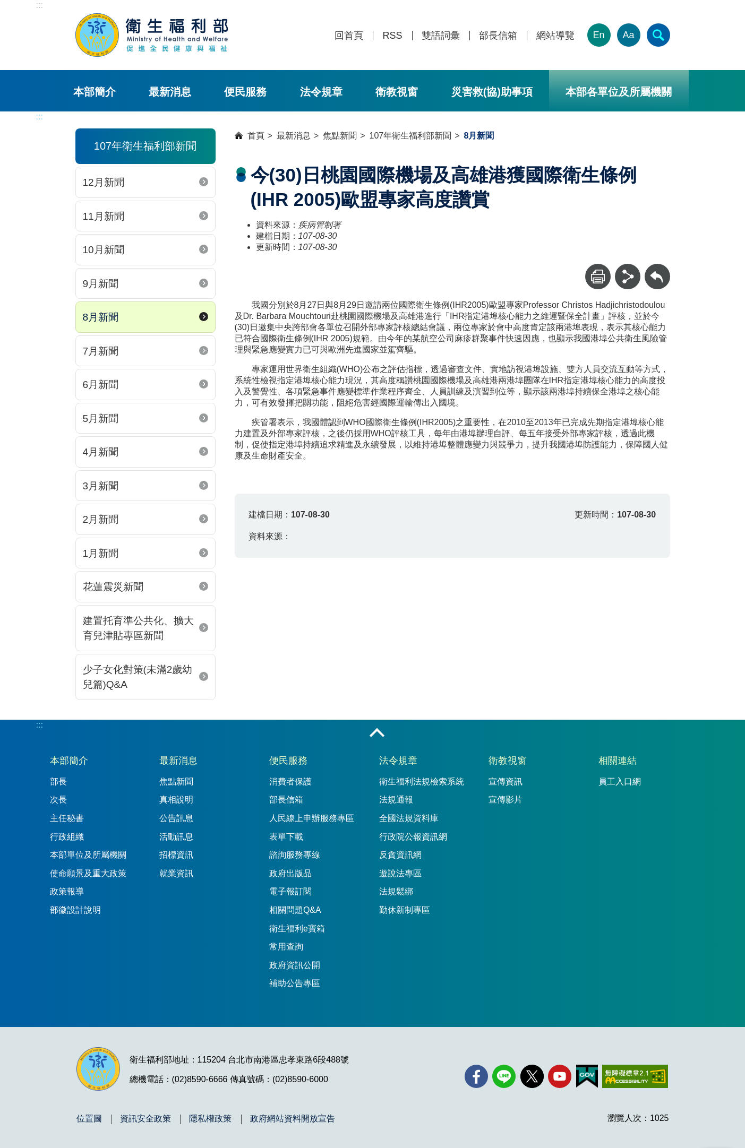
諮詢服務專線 (294, 854)
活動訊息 (176, 836)
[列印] (598, 276)
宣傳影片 (506, 799)
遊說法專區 (400, 873)
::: (39, 5)
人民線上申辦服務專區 (311, 818)
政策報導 (67, 891)
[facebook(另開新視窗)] (476, 1076)
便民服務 (245, 92)
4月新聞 (101, 452)
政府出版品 (290, 873)
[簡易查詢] (658, 35)
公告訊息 (176, 818)
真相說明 (176, 799)
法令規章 (321, 92)
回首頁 (349, 36)
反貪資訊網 (400, 854)
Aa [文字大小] (628, 35)
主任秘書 (67, 818)
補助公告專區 (294, 983)
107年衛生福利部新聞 (411, 135)
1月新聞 (101, 553)
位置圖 (89, 1119)
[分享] (627, 276)
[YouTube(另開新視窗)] (559, 1076)
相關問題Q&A (295, 909)
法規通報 (396, 799)
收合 (377, 733)
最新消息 (170, 92)
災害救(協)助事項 (492, 92)
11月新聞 (103, 216)
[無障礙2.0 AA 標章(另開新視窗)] (634, 1076)
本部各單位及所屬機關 (619, 92)
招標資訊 (176, 854)
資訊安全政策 (145, 1119)
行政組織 (67, 836)
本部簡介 (94, 92)
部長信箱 (498, 36)
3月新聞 (101, 485)
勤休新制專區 (404, 909)
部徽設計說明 (75, 909)
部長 (58, 781)
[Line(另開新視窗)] (504, 1076)
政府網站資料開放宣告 (292, 1119)
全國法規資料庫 (409, 818)
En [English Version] (598, 35)
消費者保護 (290, 781)
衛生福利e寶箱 (297, 928)
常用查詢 (286, 946)
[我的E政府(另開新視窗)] (587, 1076)
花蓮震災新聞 (113, 586)
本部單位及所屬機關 (88, 854)
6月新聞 (101, 384)
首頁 (255, 135)
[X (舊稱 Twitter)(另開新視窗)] (532, 1076)
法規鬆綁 (396, 891)
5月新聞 (101, 418)
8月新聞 (101, 317)
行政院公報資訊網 (413, 836)
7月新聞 (101, 351)
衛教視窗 (396, 92)
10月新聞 (103, 249)
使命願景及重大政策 (88, 873)
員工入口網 (619, 781)
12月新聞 (103, 182)
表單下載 (286, 836)
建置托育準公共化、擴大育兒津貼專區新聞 (138, 628)
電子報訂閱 (290, 891)
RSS (392, 36)
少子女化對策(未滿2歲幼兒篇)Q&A (138, 677)
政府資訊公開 (294, 965)
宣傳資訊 (506, 781)
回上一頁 (657, 268)
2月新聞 (101, 519)
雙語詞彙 (441, 36)
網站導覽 (555, 36)
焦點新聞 (340, 135)
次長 (58, 799)
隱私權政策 (210, 1119)
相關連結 (617, 760)
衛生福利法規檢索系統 (421, 781)
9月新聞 (101, 283)
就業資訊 (176, 873)
